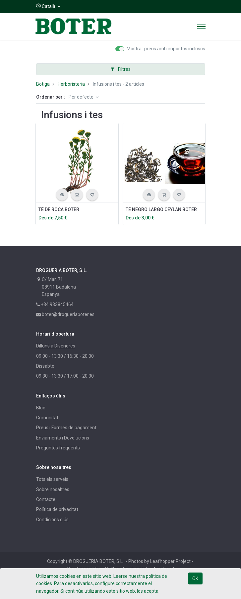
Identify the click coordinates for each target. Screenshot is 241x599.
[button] (48, 6)
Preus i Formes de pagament (66, 427)
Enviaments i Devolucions (62, 437)
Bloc (40, 407)
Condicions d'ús (52, 519)
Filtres (121, 69)
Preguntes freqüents (58, 447)
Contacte (45, 499)
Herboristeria (71, 84)
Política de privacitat (57, 509)
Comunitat (47, 417)
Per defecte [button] (81, 97)
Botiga (43, 84)
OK (195, 578)
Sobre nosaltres (52, 489)
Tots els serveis (52, 479)
